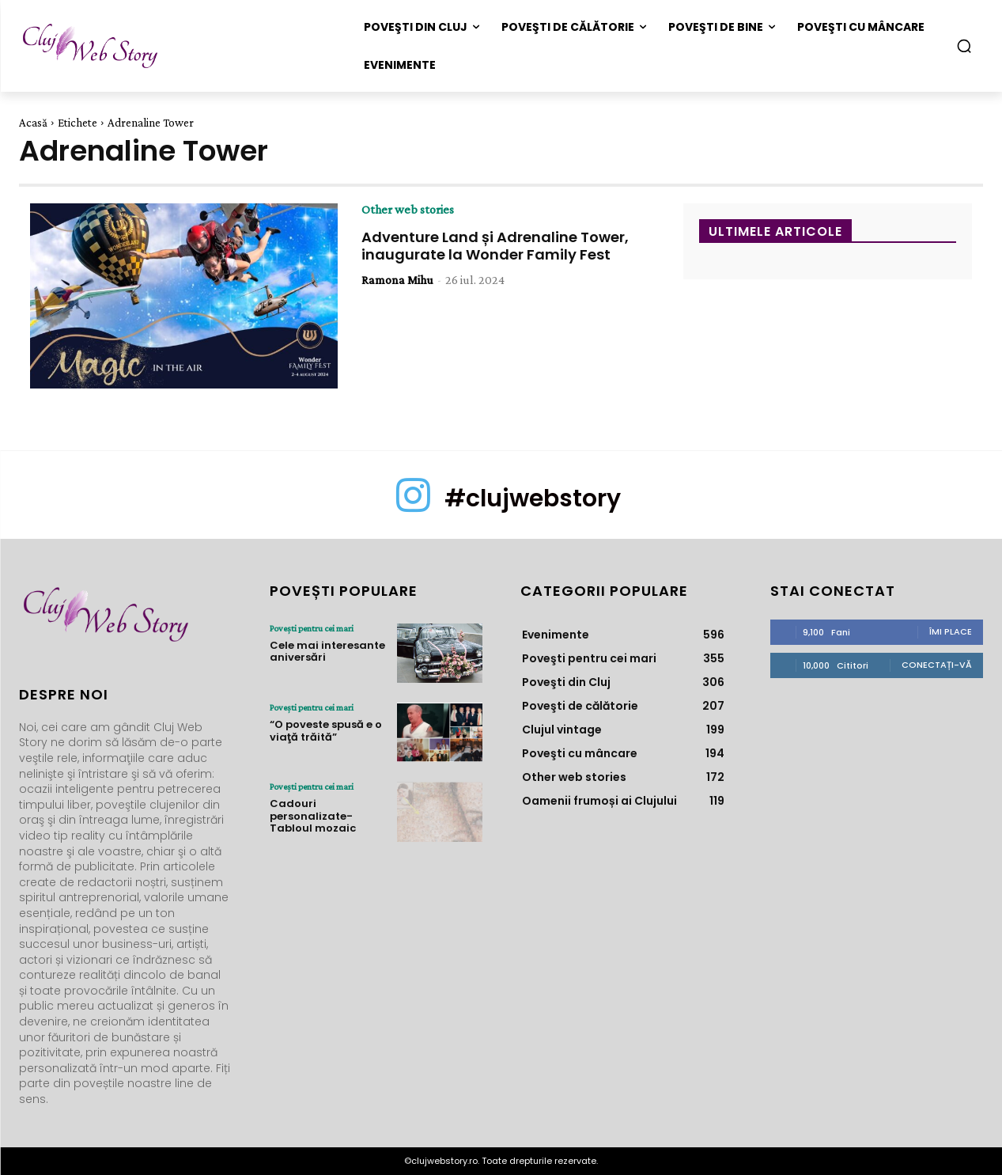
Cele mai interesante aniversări (327, 651)
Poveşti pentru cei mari (312, 628)
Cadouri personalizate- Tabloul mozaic (313, 816)
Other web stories (407, 209)
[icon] (412, 508)
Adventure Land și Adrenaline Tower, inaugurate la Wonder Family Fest (495, 245)
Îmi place (950, 631)
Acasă (33, 122)
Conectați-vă (937, 664)
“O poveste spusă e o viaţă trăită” (326, 731)
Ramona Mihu (397, 279)
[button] (964, 46)
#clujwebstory (532, 498)
